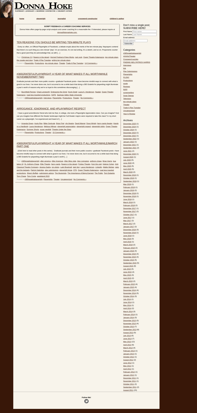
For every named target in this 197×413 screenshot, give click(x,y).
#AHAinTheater (129, 56)
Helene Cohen (108, 164)
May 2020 (127, 166)
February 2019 (129, 187)
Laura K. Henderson (86, 92)
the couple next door (25, 60)
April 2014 (127, 308)
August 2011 (128, 390)
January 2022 (128, 142)
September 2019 (129, 181)
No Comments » (86, 98)
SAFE (53, 95)
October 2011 (128, 384)
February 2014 (129, 314)
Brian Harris (107, 161)
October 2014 (128, 296)
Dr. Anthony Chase (31, 164)
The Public (99, 173)
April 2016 (127, 242)
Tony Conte (31, 176)
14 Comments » (91, 63)
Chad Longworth (43, 92)
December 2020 (129, 154)
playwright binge (65, 170)
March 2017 (128, 224)
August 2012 (128, 360)
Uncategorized (66, 179)
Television (127, 99)
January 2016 (128, 251)
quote (125, 84)
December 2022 (129, 136)
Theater (62, 63)
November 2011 (129, 381)
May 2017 (127, 221)
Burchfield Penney (28, 92)
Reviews (126, 87)
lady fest (76, 167)
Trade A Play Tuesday (42, 60)
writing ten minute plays (61, 60)
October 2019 (128, 178)
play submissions (51, 170)
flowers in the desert (41, 57)
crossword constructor (87, 19)
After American (57, 161)
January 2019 (128, 190)
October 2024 (128, 130)
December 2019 (129, 175)
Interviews (48, 98)
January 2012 (128, 375)
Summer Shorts (33, 129)
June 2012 (127, 363)
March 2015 (128, 281)
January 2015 (128, 287)
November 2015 (129, 257)
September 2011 (129, 387)
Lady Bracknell (66, 167)
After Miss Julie (70, 161)
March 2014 (128, 311)
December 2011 (129, 378)
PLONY (126, 77)
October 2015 (128, 260)
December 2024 (129, 127)
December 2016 (129, 230)
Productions (39, 63)
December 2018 (129, 193)
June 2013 (127, 339)
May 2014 (127, 305)
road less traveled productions (38, 95)
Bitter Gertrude (49, 123)
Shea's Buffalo (32, 173)
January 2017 (128, 227)
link (124, 68)
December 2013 (129, 321)
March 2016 (128, 245)
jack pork (78, 57)
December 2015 (129, 254)
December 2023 (129, 133)
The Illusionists (60, 173)
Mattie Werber (108, 167)
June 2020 (127, 163)
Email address (128, 37)
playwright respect (84, 126)
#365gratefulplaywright (34, 98)
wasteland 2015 (43, 176)
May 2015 (127, 275)
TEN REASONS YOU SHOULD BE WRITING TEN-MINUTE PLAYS (54, 42)
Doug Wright (91, 123)
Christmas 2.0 (26, 57)
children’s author (117, 19)
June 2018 (127, 199)
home (21, 19)
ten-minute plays (111, 57)
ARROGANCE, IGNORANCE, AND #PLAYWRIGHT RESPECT (51, 108)
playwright (41, 19)
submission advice (46, 173)
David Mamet (80, 123)
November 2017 (129, 211)
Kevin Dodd (72, 92)
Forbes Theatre (84, 164)
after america (45, 161)
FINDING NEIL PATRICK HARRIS (136, 62)
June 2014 (127, 302)
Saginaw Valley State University (69, 95)
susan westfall (45, 129)
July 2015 (127, 269)
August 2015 (128, 266)
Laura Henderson (36, 126)
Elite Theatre (45, 164)
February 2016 (129, 248)
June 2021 (127, 151)
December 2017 (129, 208)
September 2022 (129, 139)
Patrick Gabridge (37, 170)
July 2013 (127, 336)
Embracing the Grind (59, 92)
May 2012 (127, 366)
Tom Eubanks (109, 173)
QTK (75, 170)
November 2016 (129, 233)
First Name (127, 31)
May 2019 (127, 184)
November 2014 (129, 293)
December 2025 (129, 124)
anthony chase (96, 161)
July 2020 (127, 160)
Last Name (127, 34)
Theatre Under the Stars (61, 129)
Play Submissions (130, 71)
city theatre (69, 123)
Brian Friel (60, 123)
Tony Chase (21, 176)
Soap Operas (128, 96)
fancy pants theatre (104, 123)
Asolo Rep (38, 123)
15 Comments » (59, 132)
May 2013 (127, 342)
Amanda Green (27, 123)
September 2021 (129, 148)
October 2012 (128, 357)
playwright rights (98, 126)
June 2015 (127, 272)
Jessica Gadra (45, 167)
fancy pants (55, 164)
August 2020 (128, 157)
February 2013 (129, 351)
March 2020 (128, 172)
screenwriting (128, 93)
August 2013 (128, 333)
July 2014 (127, 299)
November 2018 (129, 196)
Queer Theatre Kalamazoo (93, 57)
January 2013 (128, 354)
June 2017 (127, 218)
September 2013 (129, 330)
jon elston (55, 167)
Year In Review (129, 114)
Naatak (98, 92)
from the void (96, 164)
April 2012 (127, 369)
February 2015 (129, 284)
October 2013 (128, 327)
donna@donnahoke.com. (67, 32)
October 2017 (128, 215)
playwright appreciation (66, 126)
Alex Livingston (83, 161)
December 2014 (129, 290)
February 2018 (129, 205)
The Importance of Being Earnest (80, 173)
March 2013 (128, 348)
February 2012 (129, 372)
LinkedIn (98, 167)
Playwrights (29, 63)
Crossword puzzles (130, 59)
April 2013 (127, 345)
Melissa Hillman (50, 126)
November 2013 (129, 324)
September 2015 (129, 263)
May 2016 (127, 239)
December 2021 (129, 145)
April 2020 (127, 169)
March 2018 (128, 202)
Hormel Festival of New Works (62, 57)
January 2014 (128, 318)
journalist (62, 19)
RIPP (125, 90)
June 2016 (127, 236)
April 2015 (127, 278)
